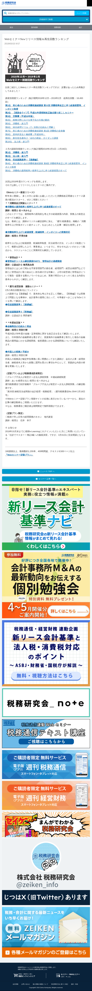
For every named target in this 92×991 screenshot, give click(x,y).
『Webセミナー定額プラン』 (19, 455)
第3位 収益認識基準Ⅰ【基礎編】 (22, 160)
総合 (11, 27)
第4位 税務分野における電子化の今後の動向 (27, 120)
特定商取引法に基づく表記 (59, 984)
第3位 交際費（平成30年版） (20, 116)
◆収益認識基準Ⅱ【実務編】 (19, 312)
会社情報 (15, 984)
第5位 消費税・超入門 (16, 123)
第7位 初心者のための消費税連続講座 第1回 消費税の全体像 (35, 131)
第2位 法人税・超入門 (16, 156)
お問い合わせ (25, 984)
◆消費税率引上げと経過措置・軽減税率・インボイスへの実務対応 (37, 232)
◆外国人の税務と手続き (17, 352)
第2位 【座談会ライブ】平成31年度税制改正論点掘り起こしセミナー (39, 113)
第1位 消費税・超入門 (16, 152)
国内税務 (34, 27)
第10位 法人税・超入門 (17, 141)
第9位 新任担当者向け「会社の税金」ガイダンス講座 (31, 138)
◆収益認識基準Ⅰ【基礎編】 (19, 304)
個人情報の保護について (40, 984)
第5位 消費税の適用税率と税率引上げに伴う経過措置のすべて (36, 170)
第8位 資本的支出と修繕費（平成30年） (25, 134)
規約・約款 (74, 984)
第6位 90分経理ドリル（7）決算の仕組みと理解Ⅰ (30, 127)
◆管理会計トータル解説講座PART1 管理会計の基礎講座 (33, 261)
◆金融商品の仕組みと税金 (18, 326)
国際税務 (57, 27)
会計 (80, 27)
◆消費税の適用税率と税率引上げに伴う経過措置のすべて (33, 207)
